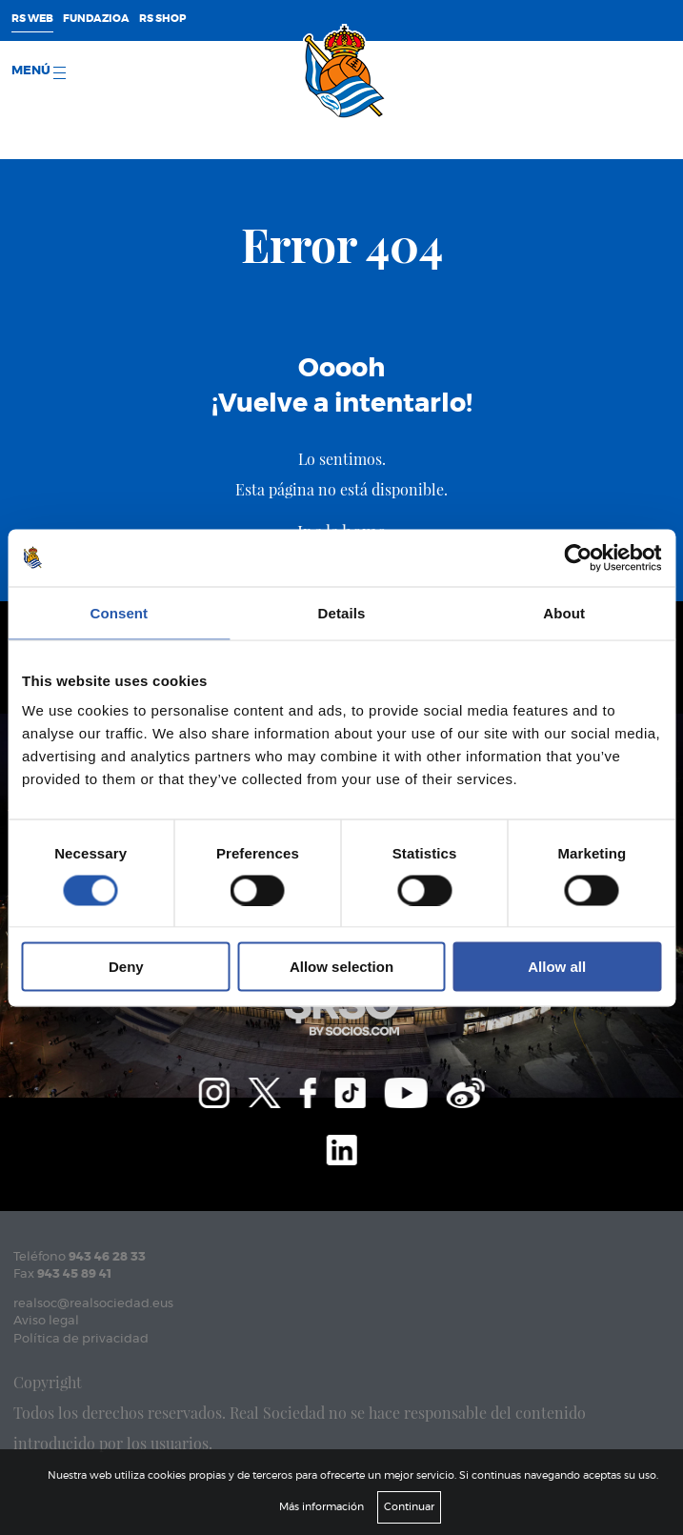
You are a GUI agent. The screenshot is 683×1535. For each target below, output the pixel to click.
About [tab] (564, 612)
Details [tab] (342, 612)
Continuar (409, 1507)
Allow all (557, 967)
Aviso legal (46, 1321)
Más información (321, 1507)
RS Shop (162, 18)
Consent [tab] (119, 612)
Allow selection (341, 967)
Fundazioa (96, 18)
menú (38, 72)
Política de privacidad (81, 1339)
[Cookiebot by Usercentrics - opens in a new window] (577, 557)
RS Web (32, 18)
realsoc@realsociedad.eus (93, 1304)
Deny (126, 967)
